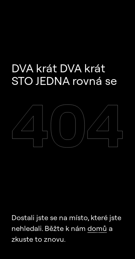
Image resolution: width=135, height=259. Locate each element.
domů (97, 228)
